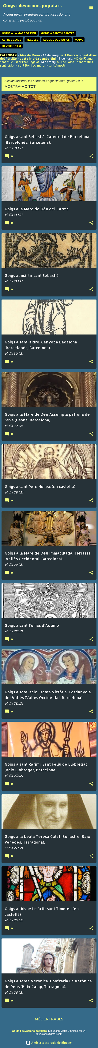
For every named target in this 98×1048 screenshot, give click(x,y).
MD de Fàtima (83, 58)
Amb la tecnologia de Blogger (49, 1042)
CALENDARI (8, 55)
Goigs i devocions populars (32, 5)
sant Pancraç (69, 55)
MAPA (79, 39)
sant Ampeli (56, 65)
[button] (91, 156)
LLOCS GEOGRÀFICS (56, 39)
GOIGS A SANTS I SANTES (57, 33)
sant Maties (85, 62)
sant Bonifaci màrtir (32, 65)
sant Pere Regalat (27, 62)
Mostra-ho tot (20, 86)
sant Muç (6, 62)
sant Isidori (8, 65)
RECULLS (32, 39)
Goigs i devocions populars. (29, 1030)
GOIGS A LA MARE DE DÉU (19, 33)
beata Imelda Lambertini (38, 58)
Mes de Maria (30, 55)
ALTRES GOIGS (11, 39)
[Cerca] (83, 7)
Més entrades (49, 1019)
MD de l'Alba (65, 62)
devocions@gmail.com (49, 1033)
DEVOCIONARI (11, 46)
